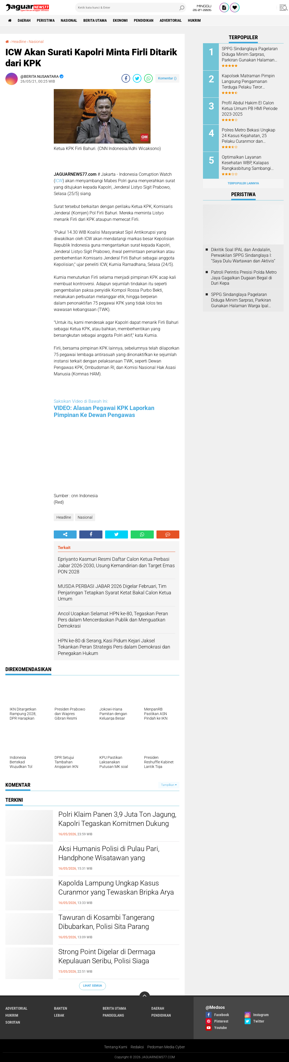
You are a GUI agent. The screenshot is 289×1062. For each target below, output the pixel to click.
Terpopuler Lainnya (243, 183)
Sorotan (12, 1022)
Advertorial (171, 20)
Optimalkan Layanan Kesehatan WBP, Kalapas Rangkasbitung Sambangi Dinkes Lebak (246, 163)
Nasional (69, 20)
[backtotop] (144, 996)
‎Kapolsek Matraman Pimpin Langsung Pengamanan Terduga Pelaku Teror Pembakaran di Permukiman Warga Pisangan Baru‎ (249, 81)
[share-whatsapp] (148, 78)
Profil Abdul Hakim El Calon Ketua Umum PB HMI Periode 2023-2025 (249, 108)
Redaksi (137, 1047)
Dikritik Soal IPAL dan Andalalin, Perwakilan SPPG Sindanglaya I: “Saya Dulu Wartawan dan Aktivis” (243, 255)
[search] (130, 7)
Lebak (59, 1015)
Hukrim (194, 20)
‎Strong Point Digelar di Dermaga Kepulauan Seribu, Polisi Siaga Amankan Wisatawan (106, 961)
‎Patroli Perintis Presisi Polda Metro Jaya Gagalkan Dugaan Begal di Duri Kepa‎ (244, 278)
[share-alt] (65, 534)
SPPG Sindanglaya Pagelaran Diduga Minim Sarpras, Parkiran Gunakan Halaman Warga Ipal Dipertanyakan (250, 54)
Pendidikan (144, 20)
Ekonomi (120, 20)
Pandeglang (113, 1015)
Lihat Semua (92, 985)
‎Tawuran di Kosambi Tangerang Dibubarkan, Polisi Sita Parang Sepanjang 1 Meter (106, 926)
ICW (59, 180)
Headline (63, 517)
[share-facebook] (126, 78)
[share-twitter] (137, 78)
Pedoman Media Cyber (166, 1047)
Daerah (24, 20)
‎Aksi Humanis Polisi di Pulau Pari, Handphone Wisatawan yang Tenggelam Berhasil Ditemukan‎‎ (108, 858)
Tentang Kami (115, 1047)
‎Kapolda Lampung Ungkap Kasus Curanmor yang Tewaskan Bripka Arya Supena (116, 892)
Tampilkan (169, 785)
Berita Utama (95, 20)
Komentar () (167, 78)
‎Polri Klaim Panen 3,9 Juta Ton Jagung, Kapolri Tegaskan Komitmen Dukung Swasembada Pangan (117, 823)
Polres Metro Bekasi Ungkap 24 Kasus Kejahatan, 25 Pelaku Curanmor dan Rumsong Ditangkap (248, 135)
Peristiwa (46, 20)
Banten (60, 1008)
